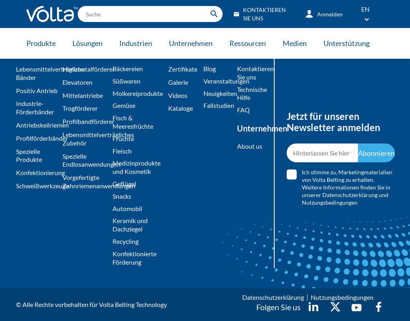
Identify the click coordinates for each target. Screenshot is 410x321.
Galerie (178, 82)
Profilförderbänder (37, 138)
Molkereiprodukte (138, 93)
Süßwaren (127, 81)
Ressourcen (247, 43)
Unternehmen (191, 43)
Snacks (122, 196)
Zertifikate (182, 69)
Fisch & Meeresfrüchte (133, 122)
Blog (209, 68)
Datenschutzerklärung (350, 194)
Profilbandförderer (85, 121)
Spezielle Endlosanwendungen (85, 160)
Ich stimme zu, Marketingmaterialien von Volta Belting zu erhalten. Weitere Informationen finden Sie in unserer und (347, 187)
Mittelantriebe (82, 95)
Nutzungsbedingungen (330, 202)
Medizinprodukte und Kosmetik (137, 167)
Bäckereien (128, 68)
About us (249, 146)
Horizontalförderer (85, 69)
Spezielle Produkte (29, 155)
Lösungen (87, 43)
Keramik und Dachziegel (130, 225)
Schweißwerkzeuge (37, 185)
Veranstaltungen (218, 81)
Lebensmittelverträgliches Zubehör (85, 139)
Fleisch (122, 151)
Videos (177, 95)
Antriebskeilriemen (37, 125)
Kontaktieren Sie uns (250, 73)
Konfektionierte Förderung (135, 258)
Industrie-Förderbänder (35, 108)
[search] (150, 14)
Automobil (127, 208)
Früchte (123, 138)
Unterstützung (347, 43)
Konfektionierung (37, 172)
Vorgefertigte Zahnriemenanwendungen (85, 181)
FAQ (243, 110)
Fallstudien (218, 105)
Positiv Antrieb (37, 90)
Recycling (126, 241)
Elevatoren (77, 82)
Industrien (135, 43)
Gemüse (124, 105)
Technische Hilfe (250, 94)
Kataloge (180, 108)
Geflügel (124, 183)
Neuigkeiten (218, 93)
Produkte (41, 43)
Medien (295, 43)
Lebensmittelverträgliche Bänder (37, 73)
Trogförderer (80, 108)
